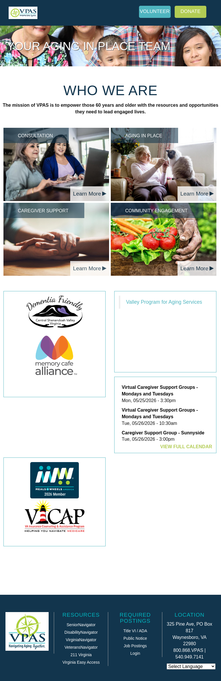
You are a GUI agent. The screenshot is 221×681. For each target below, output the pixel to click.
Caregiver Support (43, 210)
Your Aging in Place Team (88, 46)
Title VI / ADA (135, 631)
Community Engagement (156, 210)
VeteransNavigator (81, 647)
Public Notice (135, 638)
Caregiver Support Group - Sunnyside (163, 432)
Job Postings (135, 646)
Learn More (87, 194)
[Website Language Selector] (191, 666)
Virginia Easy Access (81, 662)
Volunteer (155, 11)
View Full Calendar (186, 446)
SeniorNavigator (81, 624)
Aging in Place (143, 135)
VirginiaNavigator (81, 639)
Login (135, 653)
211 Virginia (81, 654)
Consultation (35, 135)
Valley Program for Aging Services (164, 302)
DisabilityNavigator (81, 632)
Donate (190, 11)
